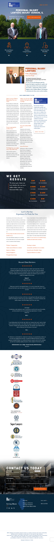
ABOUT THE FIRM (39, 131)
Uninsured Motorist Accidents (33, 252)
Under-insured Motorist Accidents (14, 248)
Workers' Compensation (11, 245)
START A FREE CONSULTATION (34, 17)
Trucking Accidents (31, 245)
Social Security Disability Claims (34, 250)
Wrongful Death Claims (11, 255)
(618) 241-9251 (44, 5)
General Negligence (10, 252)
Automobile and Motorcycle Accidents (35, 248)
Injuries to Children (10, 250)
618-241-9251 (44, 503)
